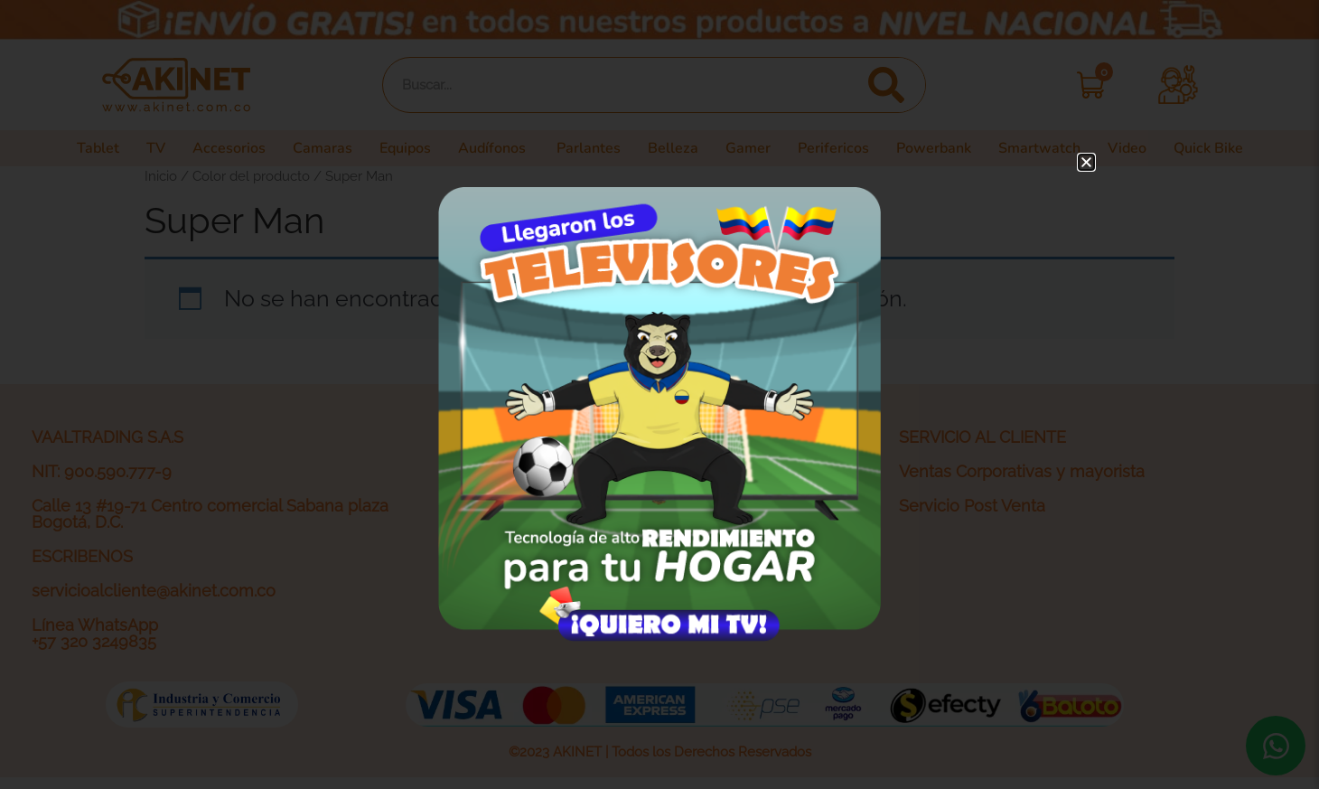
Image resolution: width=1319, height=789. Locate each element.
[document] (659, 394)
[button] (1086, 162)
